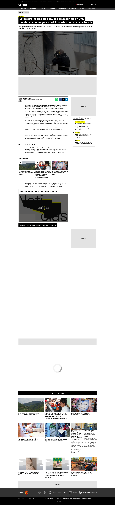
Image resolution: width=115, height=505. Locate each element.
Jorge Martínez (28, 98)
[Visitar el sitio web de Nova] (55, 492)
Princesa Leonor (48, 1)
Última (80, 4)
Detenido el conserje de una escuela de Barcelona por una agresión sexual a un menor (89, 433)
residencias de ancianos (33, 225)
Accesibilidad (60, 501)
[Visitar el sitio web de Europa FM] (75, 492)
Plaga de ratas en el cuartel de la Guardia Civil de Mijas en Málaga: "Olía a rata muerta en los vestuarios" (30, 473)
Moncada (22, 225)
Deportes (33, 8)
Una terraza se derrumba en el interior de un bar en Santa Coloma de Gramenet (83, 473)
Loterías (42, 8)
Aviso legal (59, 498)
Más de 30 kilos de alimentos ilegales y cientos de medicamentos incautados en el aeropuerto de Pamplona (57, 474)
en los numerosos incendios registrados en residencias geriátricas (45, 148)
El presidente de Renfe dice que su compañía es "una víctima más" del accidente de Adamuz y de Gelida (76, 434)
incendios (53, 225)
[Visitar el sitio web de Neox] (50, 492)
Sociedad (57, 393)
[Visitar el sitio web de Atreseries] (65, 492)
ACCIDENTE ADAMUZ (79, 121)
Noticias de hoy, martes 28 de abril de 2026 (38, 191)
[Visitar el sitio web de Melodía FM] (80, 492)
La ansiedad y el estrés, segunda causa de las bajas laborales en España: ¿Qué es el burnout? (28, 439)
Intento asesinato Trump (66, 1)
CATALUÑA (77, 132)
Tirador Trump (74, 1)
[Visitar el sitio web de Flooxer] (94, 492)
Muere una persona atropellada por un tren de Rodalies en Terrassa (83, 136)
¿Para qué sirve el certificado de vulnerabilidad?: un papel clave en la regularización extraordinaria (56, 439)
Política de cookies (77, 498)
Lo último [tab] (88, 118)
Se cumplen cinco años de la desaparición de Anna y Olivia (80, 414)
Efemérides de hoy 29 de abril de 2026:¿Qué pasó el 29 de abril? (28, 413)
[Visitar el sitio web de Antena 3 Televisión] (39, 492)
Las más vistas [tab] (78, 118)
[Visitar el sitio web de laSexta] (44, 492)
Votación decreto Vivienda (37, 1)
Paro (44, 1)
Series (82, 8)
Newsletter (91, 8)
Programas (62, 8)
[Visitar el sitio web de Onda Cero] (70, 492)
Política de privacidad (67, 498)
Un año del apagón (56, 1)
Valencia (45, 225)
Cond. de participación (86, 498)
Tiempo (52, 8)
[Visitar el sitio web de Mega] (60, 492)
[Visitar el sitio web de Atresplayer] (87, 492)
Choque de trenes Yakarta (26, 1)
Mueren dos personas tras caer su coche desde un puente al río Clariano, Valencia (83, 144)
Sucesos (27, 12)
